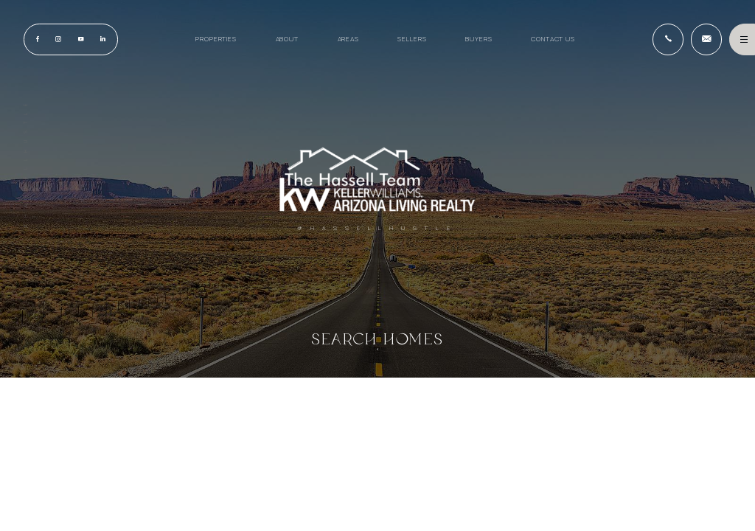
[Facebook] (37, 40)
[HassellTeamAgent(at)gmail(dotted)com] (706, 39)
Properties (216, 39)
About (287, 39)
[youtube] (80, 40)
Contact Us (553, 39)
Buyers (478, 39)
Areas (348, 39)
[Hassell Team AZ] (377, 179)
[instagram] (58, 40)
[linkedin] (103, 40)
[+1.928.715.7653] (668, 39)
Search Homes (378, 339)
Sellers (411, 39)
